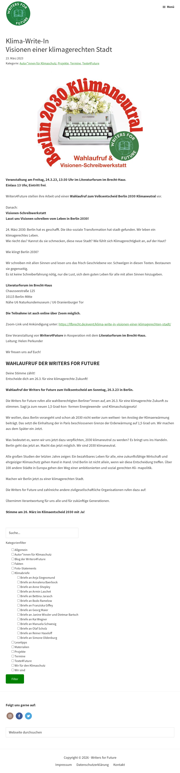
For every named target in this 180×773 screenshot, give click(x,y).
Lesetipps (19, 642)
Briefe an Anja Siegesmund (36, 577)
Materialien (20, 647)
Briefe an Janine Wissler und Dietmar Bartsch (47, 614)
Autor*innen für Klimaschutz (38, 63)
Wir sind (18, 670)
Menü (170, 7)
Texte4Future (90, 63)
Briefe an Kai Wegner (32, 619)
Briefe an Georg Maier (32, 610)
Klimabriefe (21, 573)
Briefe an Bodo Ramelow (34, 601)
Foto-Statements (24, 568)
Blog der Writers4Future (29, 559)
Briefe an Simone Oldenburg (37, 638)
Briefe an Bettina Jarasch (34, 596)
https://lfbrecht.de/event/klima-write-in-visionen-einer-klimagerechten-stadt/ (115, 324)
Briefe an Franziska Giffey (35, 605)
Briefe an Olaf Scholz (32, 628)
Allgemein (19, 550)
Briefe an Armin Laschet (34, 591)
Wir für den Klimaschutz (28, 665)
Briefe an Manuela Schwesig (36, 624)
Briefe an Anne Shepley (33, 587)
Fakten (17, 564)
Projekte (63, 63)
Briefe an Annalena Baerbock (37, 582)
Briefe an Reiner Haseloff (34, 633)
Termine (75, 63)
